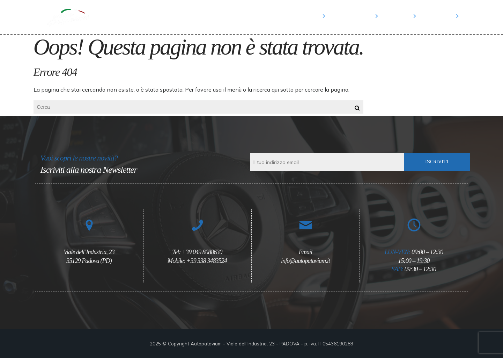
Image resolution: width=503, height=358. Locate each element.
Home (311, 16)
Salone (399, 16)
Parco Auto (353, 16)
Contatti (439, 16)
